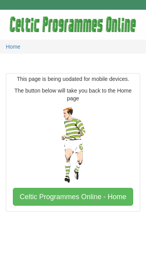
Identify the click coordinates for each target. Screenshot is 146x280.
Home (13, 47)
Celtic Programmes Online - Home (72, 197)
